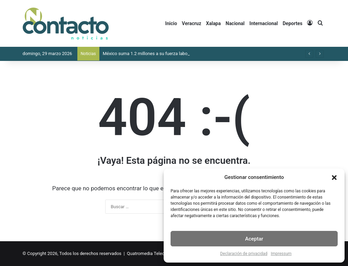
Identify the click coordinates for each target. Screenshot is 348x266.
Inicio (171, 23)
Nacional (235, 23)
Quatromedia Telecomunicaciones (161, 253)
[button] (334, 177)
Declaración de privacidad (243, 253)
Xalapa (213, 23)
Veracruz (191, 23)
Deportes (292, 23)
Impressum (281, 253)
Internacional (263, 23)
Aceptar (254, 239)
